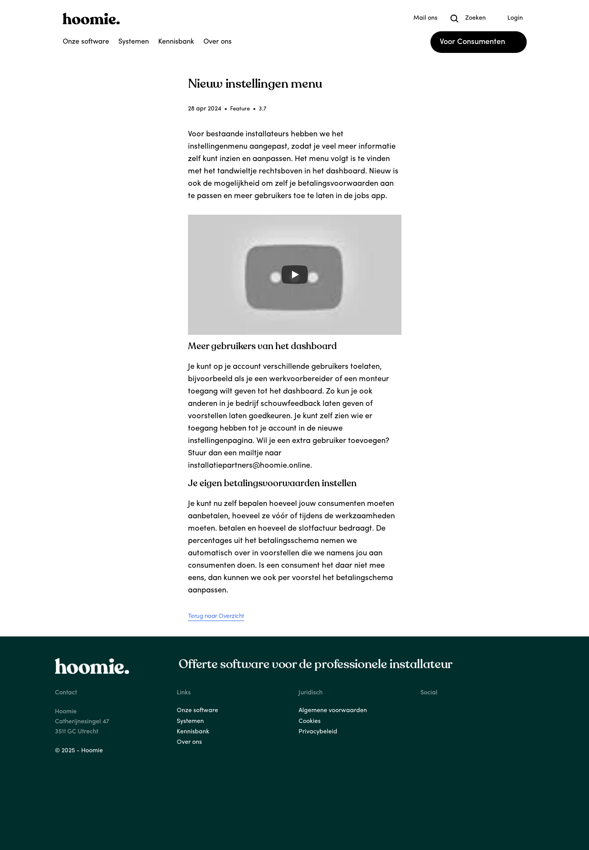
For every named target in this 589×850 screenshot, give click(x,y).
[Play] (295, 274)
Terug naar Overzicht (216, 616)
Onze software (86, 42)
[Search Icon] (454, 18)
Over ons (217, 42)
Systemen (133, 42)
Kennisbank (176, 42)
